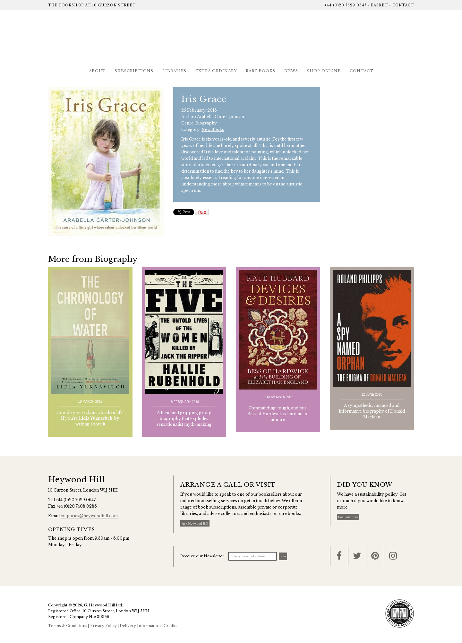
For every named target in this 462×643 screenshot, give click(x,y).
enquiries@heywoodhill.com (89, 515)
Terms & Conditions (67, 625)
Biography (206, 123)
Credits (170, 625)
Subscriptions (134, 71)
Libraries (174, 71)
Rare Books (260, 71)
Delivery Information (140, 625)
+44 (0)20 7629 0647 (345, 5)
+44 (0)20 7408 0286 (76, 506)
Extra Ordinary (216, 71)
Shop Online (324, 71)
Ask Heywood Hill (195, 523)
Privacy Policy (103, 625)
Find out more (348, 517)
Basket (379, 5)
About (97, 71)
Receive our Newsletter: (202, 556)
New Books (212, 129)
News (291, 71)
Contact (403, 5)
